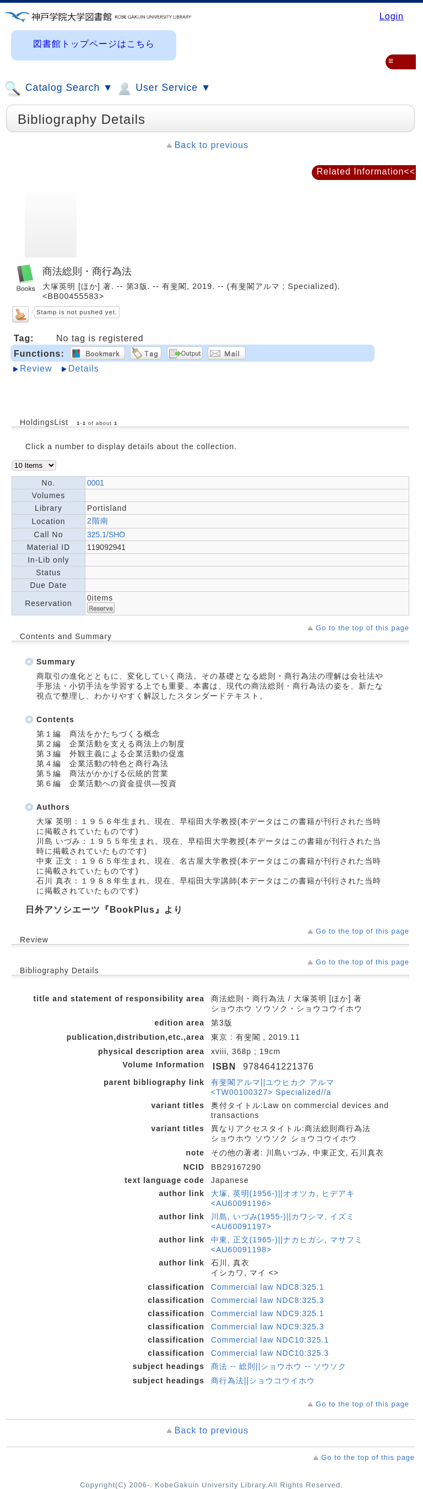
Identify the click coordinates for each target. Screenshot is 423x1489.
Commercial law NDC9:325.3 (267, 1326)
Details (83, 368)
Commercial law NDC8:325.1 (267, 1287)
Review (36, 368)
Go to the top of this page (362, 628)
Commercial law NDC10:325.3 (270, 1353)
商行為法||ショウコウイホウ (263, 1380)
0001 (95, 482)
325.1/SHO (106, 534)
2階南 (98, 520)
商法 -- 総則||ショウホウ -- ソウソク (278, 1366)
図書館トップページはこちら (94, 43)
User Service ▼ (163, 88)
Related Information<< (366, 171)
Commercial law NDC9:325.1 (267, 1313)
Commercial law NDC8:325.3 (267, 1300)
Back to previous (211, 145)
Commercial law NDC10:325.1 (270, 1339)
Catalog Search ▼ (58, 88)
